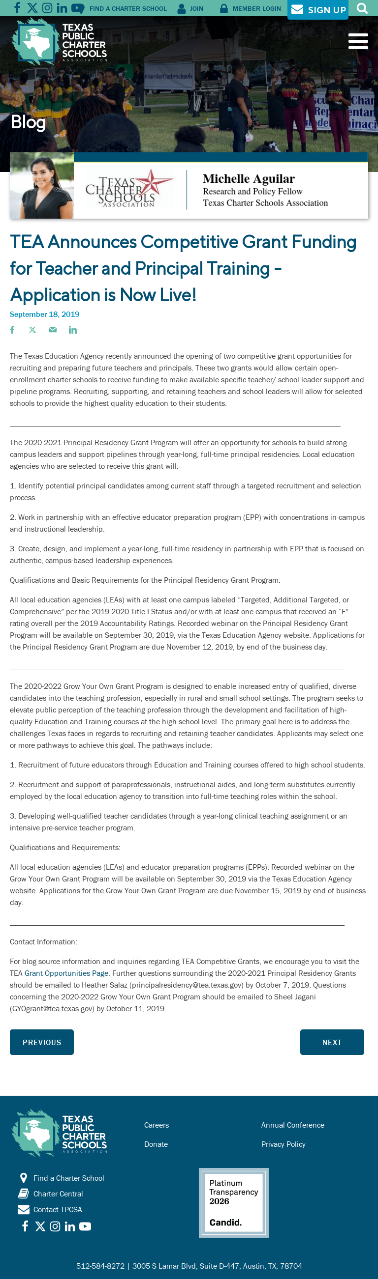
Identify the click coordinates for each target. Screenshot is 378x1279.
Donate (156, 1144)
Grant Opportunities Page (66, 973)
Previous (42, 1042)
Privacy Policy (283, 1144)
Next (332, 1042)
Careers (156, 1125)
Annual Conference (292, 1125)
